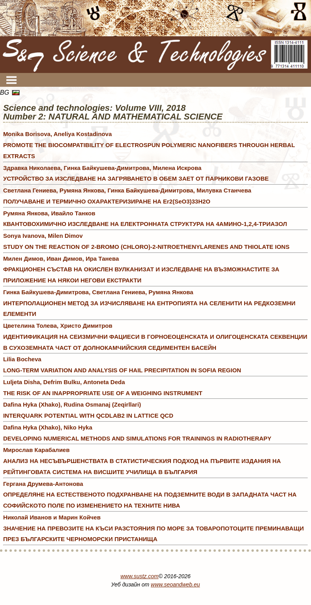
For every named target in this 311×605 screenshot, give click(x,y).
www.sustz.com (139, 576)
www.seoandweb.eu (175, 584)
